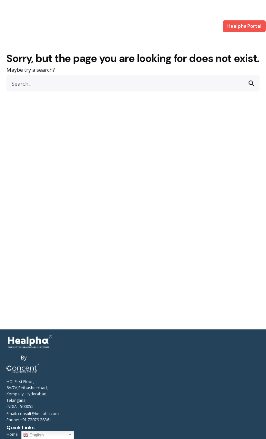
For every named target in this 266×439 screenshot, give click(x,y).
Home (12, 434)
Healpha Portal (244, 26)
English (33, 435)
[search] (251, 83)
